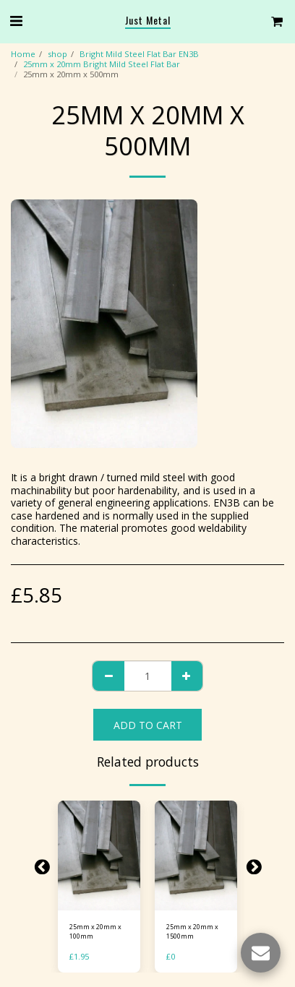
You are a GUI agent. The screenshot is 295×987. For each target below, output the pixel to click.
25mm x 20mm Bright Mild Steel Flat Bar (101, 64)
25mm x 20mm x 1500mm (192, 931)
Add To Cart (148, 725)
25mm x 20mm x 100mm (95, 931)
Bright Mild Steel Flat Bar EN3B (139, 53)
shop (57, 53)
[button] (16, 20)
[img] (99, 855)
